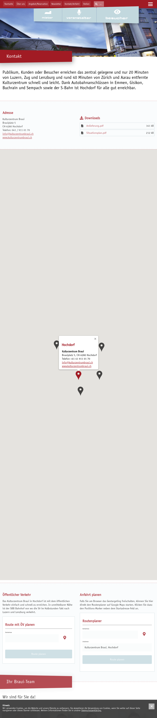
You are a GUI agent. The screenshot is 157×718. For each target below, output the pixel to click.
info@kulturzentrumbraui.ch (18, 142)
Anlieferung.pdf (95, 134)
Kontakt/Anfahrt (72, 4)
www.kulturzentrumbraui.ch (17, 145)
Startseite (8, 4)
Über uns (21, 4)
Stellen (86, 4)
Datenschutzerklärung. (91, 710)
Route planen (38, 662)
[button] (78, 375)
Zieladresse (85, 650)
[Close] (95, 339)
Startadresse (8, 640)
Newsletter (56, 4)
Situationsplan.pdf (96, 141)
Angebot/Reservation (38, 4)
